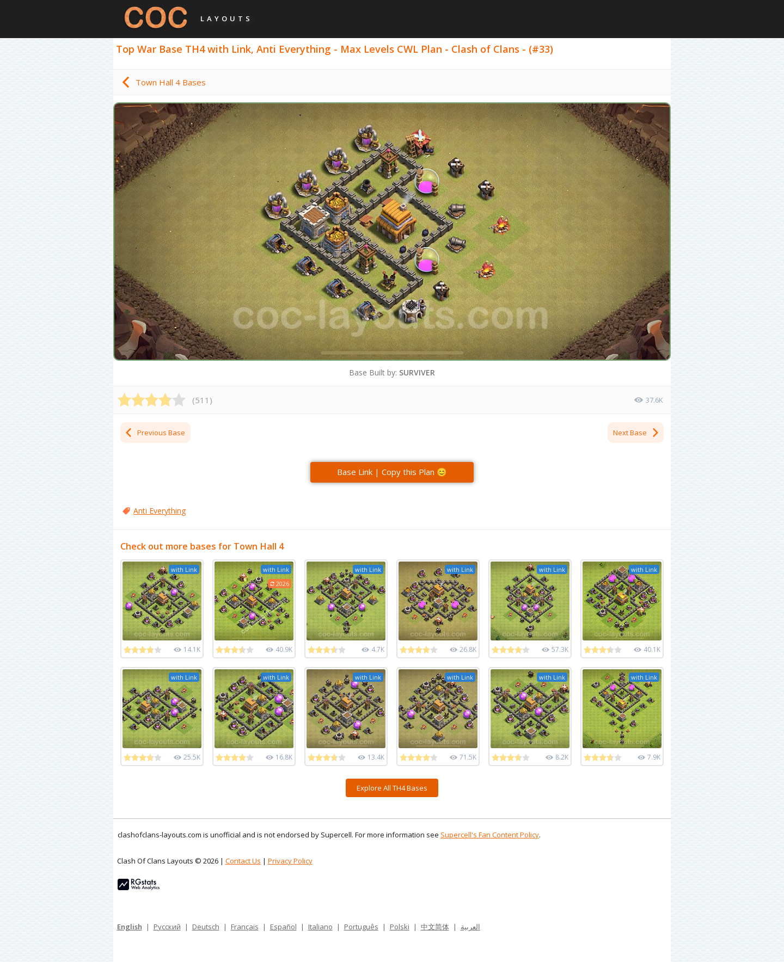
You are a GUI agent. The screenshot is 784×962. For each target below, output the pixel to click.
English (129, 927)
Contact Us (243, 861)
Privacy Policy (290, 861)
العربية (470, 927)
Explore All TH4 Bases (392, 788)
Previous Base (154, 432)
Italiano (320, 927)
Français (245, 927)
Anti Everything (159, 510)
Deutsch (205, 927)
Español (283, 927)
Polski (399, 927)
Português (361, 927)
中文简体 (435, 927)
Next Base (636, 432)
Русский (167, 927)
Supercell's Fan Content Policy (489, 835)
